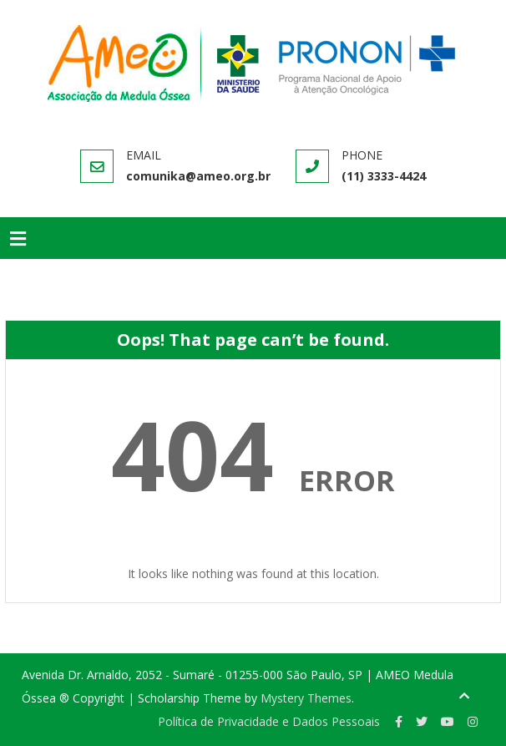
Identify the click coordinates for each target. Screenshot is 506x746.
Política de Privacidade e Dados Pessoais (269, 721)
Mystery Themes (306, 698)
